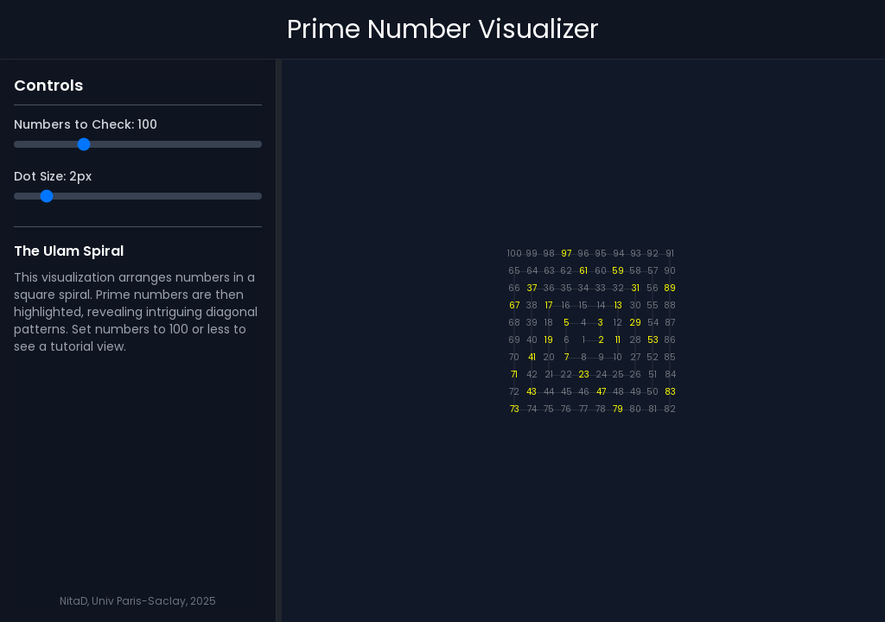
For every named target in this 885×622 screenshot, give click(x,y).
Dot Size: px (53, 176)
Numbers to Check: (85, 124)
